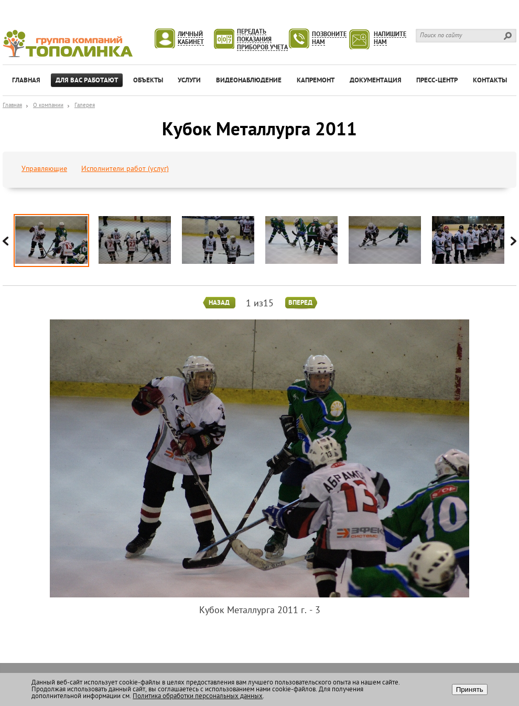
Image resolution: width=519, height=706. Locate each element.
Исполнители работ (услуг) (125, 169)
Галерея (84, 106)
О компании (48, 106)
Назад (219, 302)
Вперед (300, 302)
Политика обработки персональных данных (198, 696)
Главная (12, 106)
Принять (469, 689)
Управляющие (44, 169)
